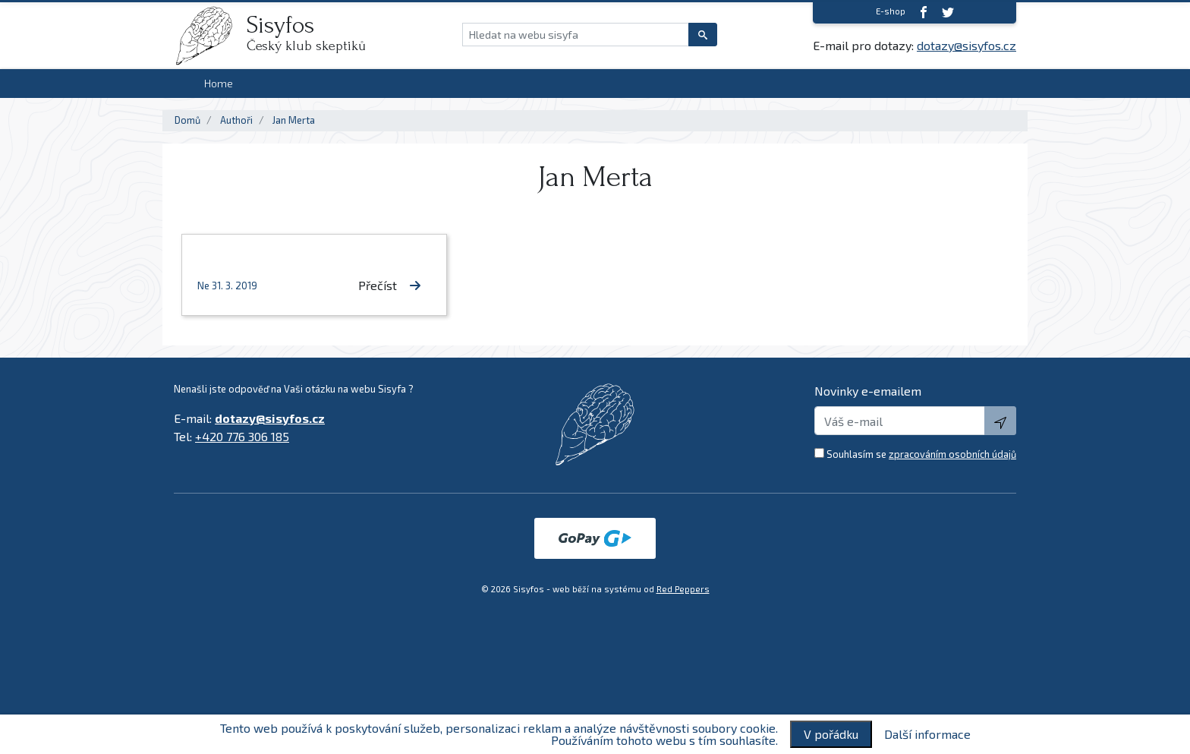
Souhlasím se (921, 454)
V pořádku (831, 734)
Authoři (236, 120)
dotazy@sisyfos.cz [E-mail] (966, 45)
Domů (187, 120)
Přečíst (389, 285)
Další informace (927, 734)
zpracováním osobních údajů (952, 454)
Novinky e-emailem (867, 390)
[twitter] (948, 12)
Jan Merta (293, 120)
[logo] (210, 35)
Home (218, 83)
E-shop (890, 11)
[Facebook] (923, 12)
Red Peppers (683, 589)
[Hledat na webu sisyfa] (575, 34)
